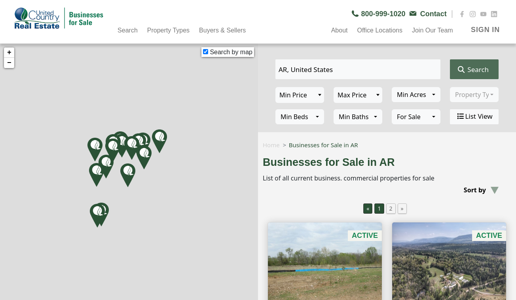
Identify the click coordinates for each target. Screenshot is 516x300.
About (339, 30)
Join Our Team (432, 30)
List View (474, 116)
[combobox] (416, 94)
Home (271, 145)
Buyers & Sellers (222, 30)
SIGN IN (485, 30)
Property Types (168, 30)
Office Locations (379, 30)
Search (128, 30)
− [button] (9, 63)
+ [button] (9, 52)
